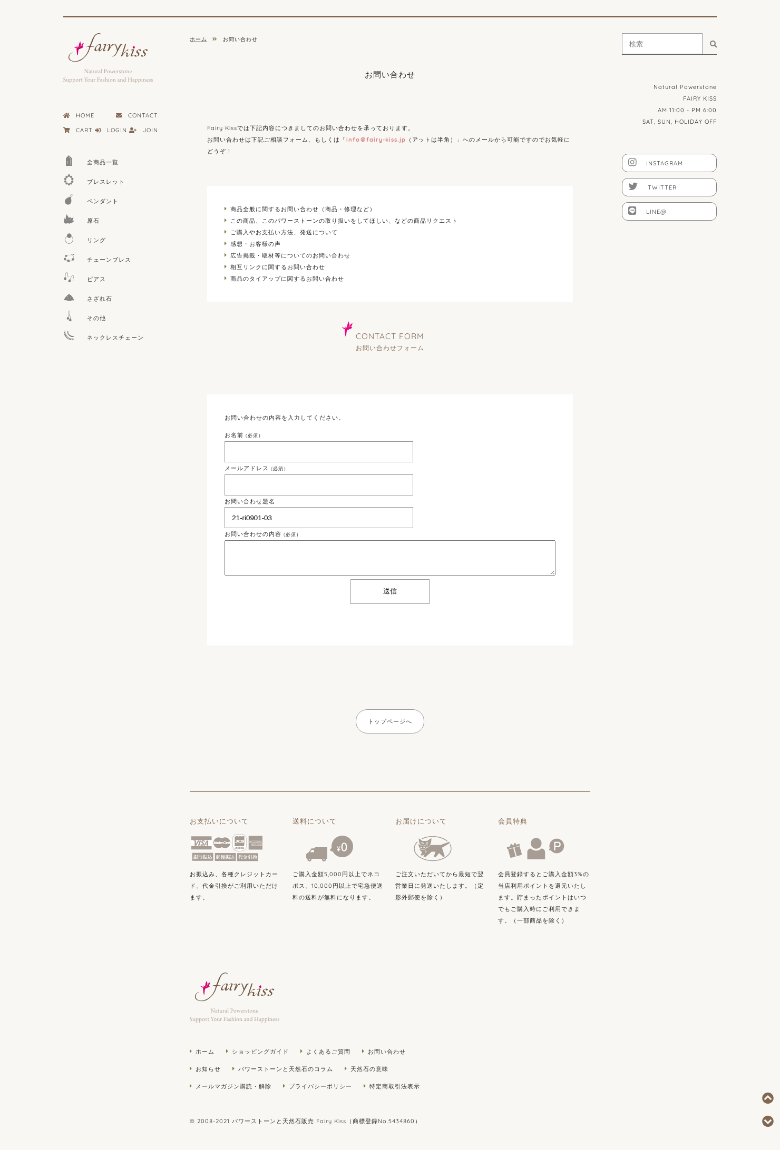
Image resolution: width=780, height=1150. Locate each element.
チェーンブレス (97, 257)
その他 (84, 316)
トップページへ (390, 721)
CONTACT (137, 115)
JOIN (143, 130)
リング (84, 238)
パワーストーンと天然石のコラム (285, 1069)
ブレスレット (94, 179)
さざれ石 (87, 296)
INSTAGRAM (655, 162)
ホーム (205, 1051)
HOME (78, 115)
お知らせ (208, 1069)
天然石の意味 (369, 1069)
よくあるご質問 (328, 1051)
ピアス (84, 277)
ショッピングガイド (260, 1051)
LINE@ (647, 210)
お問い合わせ (387, 1051)
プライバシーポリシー (320, 1086)
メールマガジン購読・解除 (233, 1086)
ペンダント (91, 199)
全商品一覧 (91, 160)
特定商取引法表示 (394, 1086)
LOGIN (111, 130)
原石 (81, 218)
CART (78, 130)
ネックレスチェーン (103, 335)
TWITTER (652, 186)
